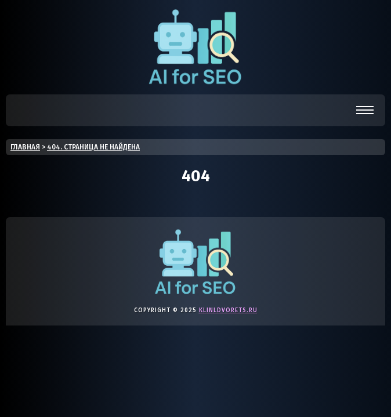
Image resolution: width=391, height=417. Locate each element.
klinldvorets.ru (228, 310)
